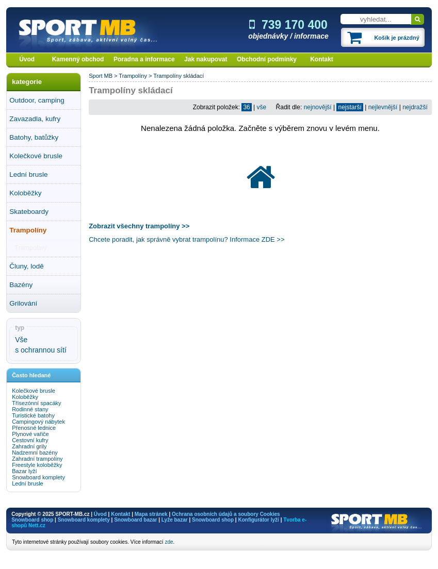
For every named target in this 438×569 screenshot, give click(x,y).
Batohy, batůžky (33, 137)
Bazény (21, 285)
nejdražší (415, 107)
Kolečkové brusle (35, 156)
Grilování (23, 303)
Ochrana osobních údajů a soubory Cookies (226, 514)
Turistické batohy (33, 415)
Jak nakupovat (205, 59)
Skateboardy (28, 211)
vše (262, 107)
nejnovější (318, 107)
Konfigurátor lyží (258, 520)
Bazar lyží (24, 471)
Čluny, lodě (26, 266)
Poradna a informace (144, 59)
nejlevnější (383, 107)
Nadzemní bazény (35, 452)
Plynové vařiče (30, 434)
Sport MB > (104, 76)
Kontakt (321, 59)
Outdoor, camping (36, 100)
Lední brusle (28, 174)
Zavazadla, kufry (34, 119)
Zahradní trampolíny (37, 459)
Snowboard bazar (135, 520)
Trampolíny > (136, 76)
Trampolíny (27, 230)
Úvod (27, 59)
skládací (193, 76)
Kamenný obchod (78, 59)
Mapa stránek (151, 514)
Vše (21, 340)
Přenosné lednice (34, 428)
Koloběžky (25, 193)
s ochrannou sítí (41, 350)
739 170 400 (288, 24)
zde (169, 542)
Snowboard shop (32, 520)
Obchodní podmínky (267, 59)
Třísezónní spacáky (36, 403)
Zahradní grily (29, 446)
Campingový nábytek (38, 422)
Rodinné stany (30, 409)
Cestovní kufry (30, 440)
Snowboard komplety (38, 477)
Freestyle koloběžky (37, 465)
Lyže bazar (174, 520)
